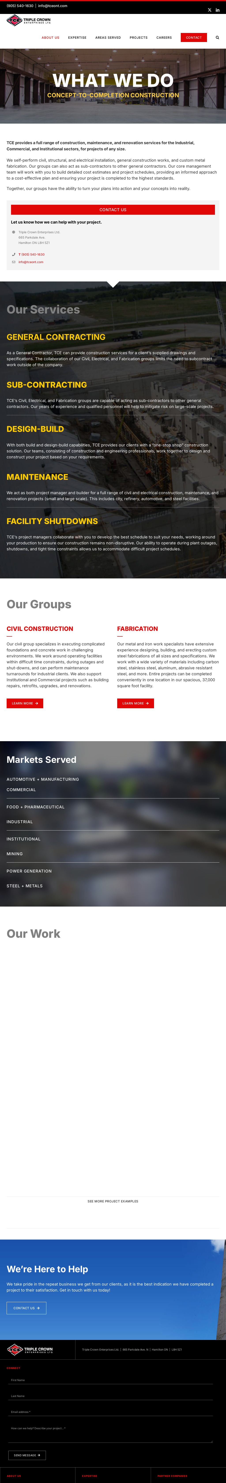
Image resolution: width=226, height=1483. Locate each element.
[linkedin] (217, 10)
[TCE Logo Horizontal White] (30, 1359)
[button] (217, 37)
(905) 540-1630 (20, 6)
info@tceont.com (52, 6)
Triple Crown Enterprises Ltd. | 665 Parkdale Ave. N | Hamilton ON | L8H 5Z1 (132, 1363)
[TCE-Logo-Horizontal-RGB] (29, 16)
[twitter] (209, 10)
